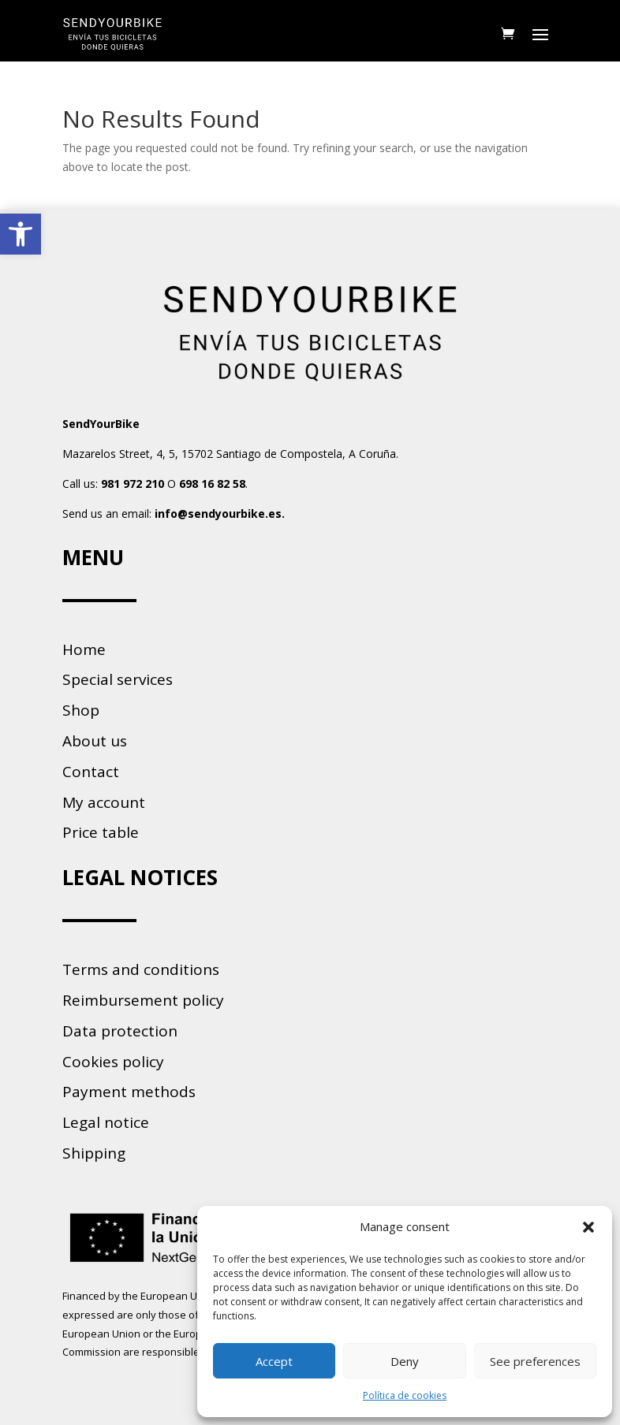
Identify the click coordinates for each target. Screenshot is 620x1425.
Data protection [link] (119, 1031)
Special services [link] (117, 679)
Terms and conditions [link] (140, 969)
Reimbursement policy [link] (143, 1000)
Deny (404, 1361)
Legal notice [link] (105, 1122)
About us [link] (94, 741)
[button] (588, 1227)
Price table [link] (100, 832)
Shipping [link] (93, 1153)
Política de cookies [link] (404, 1395)
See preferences (535, 1361)
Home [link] (84, 649)
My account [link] (103, 802)
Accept (274, 1361)
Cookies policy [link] (113, 1061)
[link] (20, 234)
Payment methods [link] (129, 1091)
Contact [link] (90, 771)
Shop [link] (80, 710)
